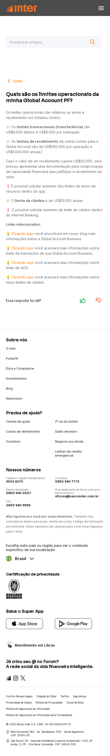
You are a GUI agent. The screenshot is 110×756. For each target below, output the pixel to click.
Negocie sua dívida (69, 441)
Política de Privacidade (49, 702)
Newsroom (14, 398)
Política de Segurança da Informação (28, 708)
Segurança (79, 696)
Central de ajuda (18, 421)
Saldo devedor (66, 431)
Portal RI (12, 358)
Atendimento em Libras (35, 645)
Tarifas (64, 696)
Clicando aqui (22, 233)
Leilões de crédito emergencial (68, 453)
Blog (9, 388)
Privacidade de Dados (19, 702)
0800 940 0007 (18, 493)
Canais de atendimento (23, 431)
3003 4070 (14, 481)
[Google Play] (73, 623)
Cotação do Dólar (46, 696)
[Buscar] (92, 42)
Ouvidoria (13, 441)
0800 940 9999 (18, 505)
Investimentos (16, 378)
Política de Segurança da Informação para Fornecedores (39, 715)
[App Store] (24, 623)
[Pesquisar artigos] (53, 42)
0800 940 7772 (67, 481)
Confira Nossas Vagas (19, 696)
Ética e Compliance (20, 368)
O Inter (11, 348)
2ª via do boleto (66, 421)
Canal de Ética (75, 702)
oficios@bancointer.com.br (77, 496)
